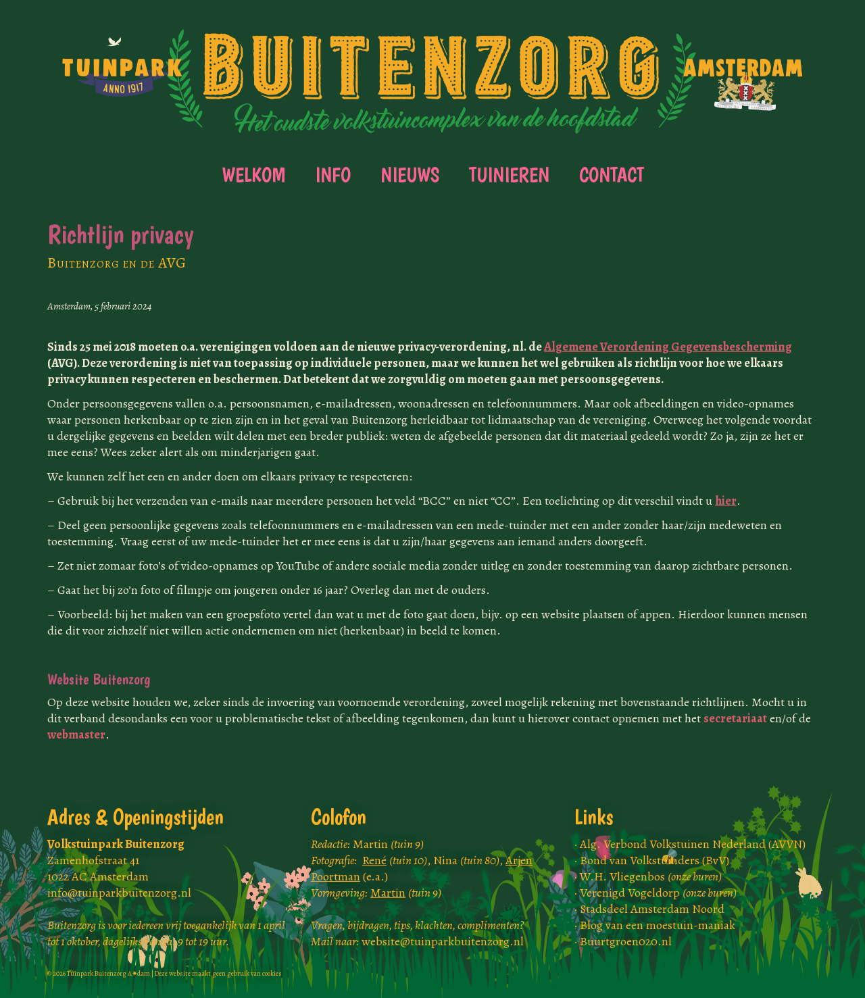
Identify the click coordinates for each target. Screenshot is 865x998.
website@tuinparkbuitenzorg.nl (443, 941)
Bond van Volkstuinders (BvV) (654, 860)
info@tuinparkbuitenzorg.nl (119, 892)
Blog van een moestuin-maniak (657, 925)
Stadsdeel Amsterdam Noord (652, 909)
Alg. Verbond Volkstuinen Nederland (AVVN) (693, 844)
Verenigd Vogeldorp (658, 892)
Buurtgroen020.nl (626, 941)
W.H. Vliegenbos (651, 876)
